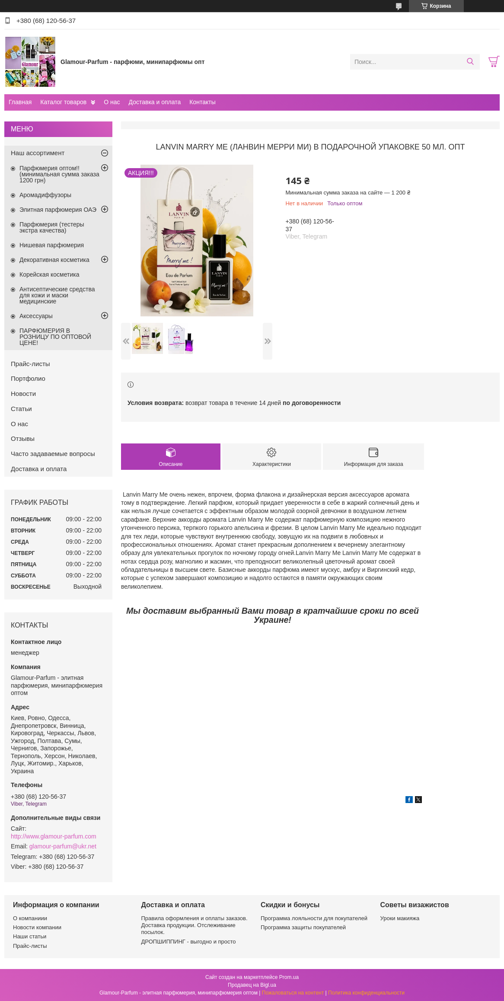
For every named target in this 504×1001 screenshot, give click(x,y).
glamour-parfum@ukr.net (62, 846)
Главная (20, 102)
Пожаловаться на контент (293, 993)
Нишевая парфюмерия (51, 245)
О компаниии (30, 918)
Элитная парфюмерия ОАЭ (57, 209)
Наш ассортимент (37, 152)
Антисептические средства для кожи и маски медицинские (57, 295)
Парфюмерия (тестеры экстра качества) (51, 227)
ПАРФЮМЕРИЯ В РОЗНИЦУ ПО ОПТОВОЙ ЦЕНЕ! (55, 336)
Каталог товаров (63, 102)
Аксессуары (36, 315)
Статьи (21, 408)
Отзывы (23, 438)
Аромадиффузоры (45, 194)
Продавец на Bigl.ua (252, 985)
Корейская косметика (49, 274)
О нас (112, 102)
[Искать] (470, 62)
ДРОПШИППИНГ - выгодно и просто (188, 941)
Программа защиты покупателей (303, 927)
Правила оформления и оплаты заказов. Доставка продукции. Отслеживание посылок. (194, 925)
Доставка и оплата (155, 102)
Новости (23, 393)
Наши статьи (29, 936)
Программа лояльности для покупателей (314, 918)
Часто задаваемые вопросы (53, 453)
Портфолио (28, 378)
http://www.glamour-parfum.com (53, 836)
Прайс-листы (30, 363)
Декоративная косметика (54, 259)
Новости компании (37, 927)
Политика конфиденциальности (366, 993)
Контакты (202, 102)
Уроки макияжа (400, 918)
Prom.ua (289, 977)
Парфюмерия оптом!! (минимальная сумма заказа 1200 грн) (59, 174)
